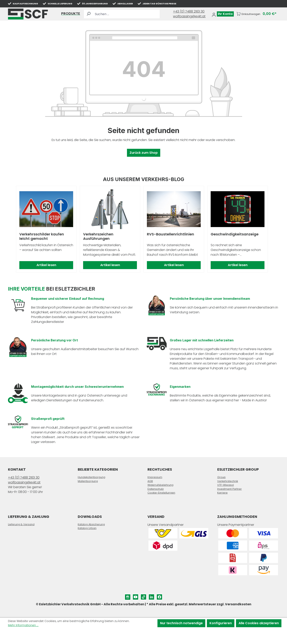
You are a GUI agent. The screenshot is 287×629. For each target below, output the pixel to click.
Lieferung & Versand (21, 524)
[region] (143, 229)
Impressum (154, 477)
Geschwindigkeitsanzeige (234, 234)
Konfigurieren (220, 623)
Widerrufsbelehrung (160, 485)
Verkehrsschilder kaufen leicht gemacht (41, 236)
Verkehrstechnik (227, 481)
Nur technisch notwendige (181, 623)
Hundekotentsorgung (91, 477)
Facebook (159, 596)
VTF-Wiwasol (225, 485)
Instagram (127, 596)
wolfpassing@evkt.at (189, 16)
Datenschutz (155, 489)
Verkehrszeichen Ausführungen (98, 236)
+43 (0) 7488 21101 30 (188, 11)
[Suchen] (88, 14)
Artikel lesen (46, 265)
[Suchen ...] (126, 14)
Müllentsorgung (88, 481)
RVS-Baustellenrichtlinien (170, 234)
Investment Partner (229, 489)
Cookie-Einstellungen (161, 493)
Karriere (222, 493)
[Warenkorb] (256, 14)
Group (221, 477)
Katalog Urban (87, 528)
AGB (150, 481)
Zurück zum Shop (144, 152)
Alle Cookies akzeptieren (259, 623)
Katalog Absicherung (91, 524)
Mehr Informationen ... (23, 625)
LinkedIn (151, 596)
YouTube (135, 596)
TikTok (143, 596)
